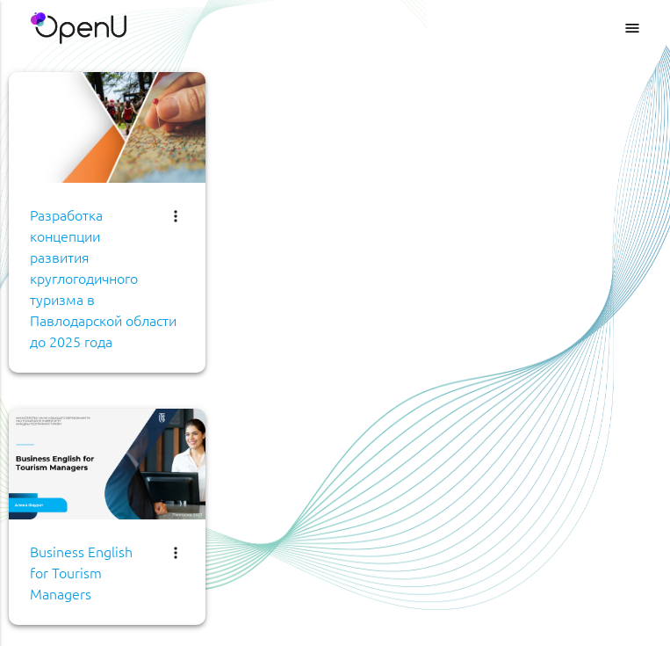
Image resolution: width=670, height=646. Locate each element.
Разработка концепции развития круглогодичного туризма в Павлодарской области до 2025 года (103, 278)
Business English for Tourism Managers (81, 572)
